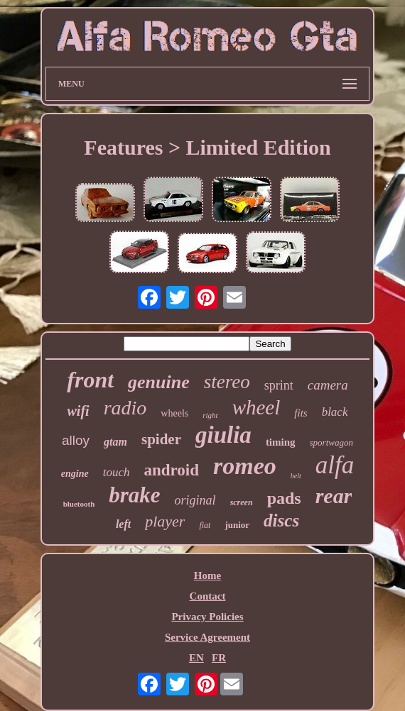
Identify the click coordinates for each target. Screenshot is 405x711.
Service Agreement (207, 637)
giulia (223, 435)
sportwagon (331, 442)
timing (281, 442)
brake (134, 495)
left (123, 524)
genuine (159, 382)
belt (296, 476)
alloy (76, 440)
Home (207, 575)
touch (116, 472)
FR (219, 657)
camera (328, 384)
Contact (208, 596)
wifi (79, 411)
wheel (256, 407)
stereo (227, 381)
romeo (244, 466)
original (195, 500)
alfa (334, 465)
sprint (278, 385)
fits (300, 413)
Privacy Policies (207, 616)
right (209, 415)
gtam (115, 442)
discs (281, 520)
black (335, 412)
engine (75, 473)
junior (237, 524)
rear (333, 495)
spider (161, 439)
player (165, 521)
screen (241, 502)
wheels (174, 413)
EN (196, 657)
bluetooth (79, 504)
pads (284, 498)
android (171, 470)
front (90, 379)
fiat (204, 525)
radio (125, 408)
